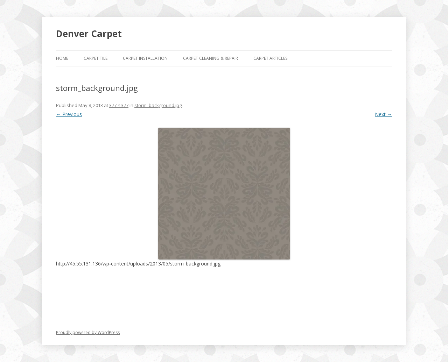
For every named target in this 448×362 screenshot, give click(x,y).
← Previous (69, 114)
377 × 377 (118, 105)
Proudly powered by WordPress (88, 332)
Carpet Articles (270, 58)
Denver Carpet (89, 33)
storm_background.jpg (158, 105)
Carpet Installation (145, 58)
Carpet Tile (95, 58)
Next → (383, 114)
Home (62, 58)
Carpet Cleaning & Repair (210, 58)
